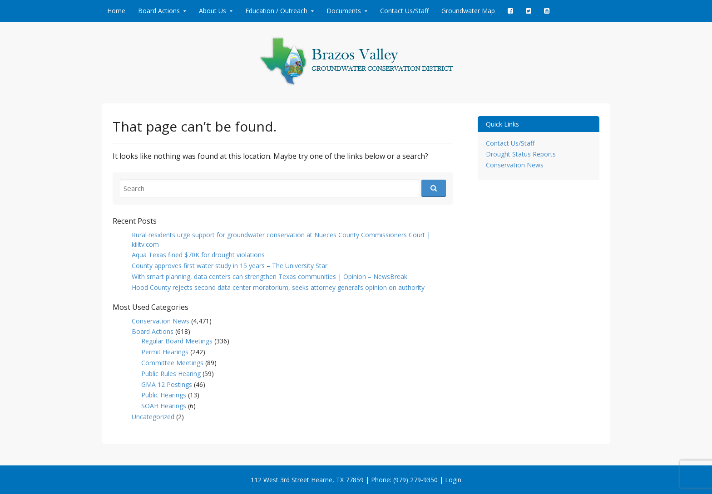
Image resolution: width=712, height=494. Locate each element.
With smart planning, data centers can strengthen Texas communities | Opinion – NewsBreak (269, 276)
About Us (212, 10)
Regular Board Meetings (177, 341)
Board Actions (159, 10)
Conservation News (160, 321)
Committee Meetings (172, 362)
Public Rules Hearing (171, 373)
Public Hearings (163, 395)
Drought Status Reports (521, 154)
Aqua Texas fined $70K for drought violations (198, 254)
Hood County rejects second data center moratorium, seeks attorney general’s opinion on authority (278, 287)
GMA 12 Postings (166, 384)
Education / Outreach (276, 10)
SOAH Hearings (163, 405)
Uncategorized (153, 416)
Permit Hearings (164, 351)
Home (116, 10)
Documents (343, 10)
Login (453, 479)
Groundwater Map (468, 10)
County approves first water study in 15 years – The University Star (229, 265)
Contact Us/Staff (404, 10)
